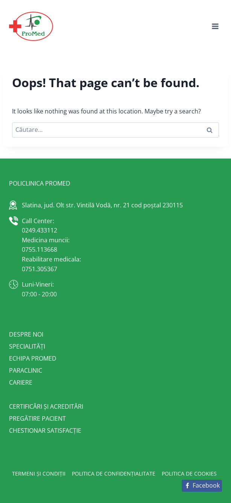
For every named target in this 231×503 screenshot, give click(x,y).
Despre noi (26, 334)
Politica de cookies (189, 473)
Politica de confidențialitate (113, 473)
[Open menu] (215, 26)
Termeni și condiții (38, 473)
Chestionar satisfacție (45, 430)
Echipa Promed (32, 358)
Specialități (27, 346)
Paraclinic (25, 370)
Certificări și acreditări (46, 406)
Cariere (20, 382)
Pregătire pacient (37, 418)
